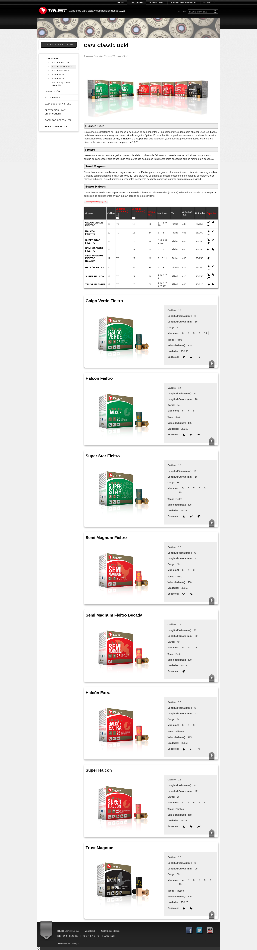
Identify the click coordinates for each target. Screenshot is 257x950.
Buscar (215, 11)
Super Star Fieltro (92, 241)
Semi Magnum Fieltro (94, 249)
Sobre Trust (157, 2)
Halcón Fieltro (90, 232)
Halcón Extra (94, 267)
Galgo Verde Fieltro (94, 224)
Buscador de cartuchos (58, 45)
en (179, 11)
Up (211, 363)
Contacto (209, 2)
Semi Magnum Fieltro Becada (94, 258)
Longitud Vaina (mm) (122, 210)
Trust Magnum (95, 284)
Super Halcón (94, 276)
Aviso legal (109, 936)
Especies (211, 213)
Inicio (120, 2)
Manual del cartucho (184, 2)
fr (184, 11)
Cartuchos (136, 2)
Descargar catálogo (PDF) (96, 202)
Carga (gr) (151, 213)
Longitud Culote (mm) (138, 210)
